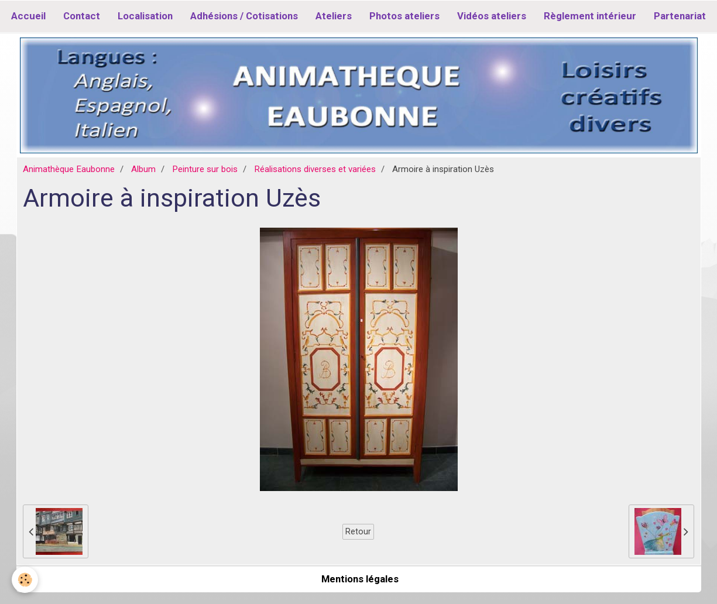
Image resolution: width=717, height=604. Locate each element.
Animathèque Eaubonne (69, 169)
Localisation (145, 16)
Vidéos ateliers (491, 16)
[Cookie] (25, 580)
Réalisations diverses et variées (315, 169)
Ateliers (333, 16)
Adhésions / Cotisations (244, 16)
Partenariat (680, 16)
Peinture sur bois (205, 169)
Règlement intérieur (590, 16)
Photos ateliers (404, 16)
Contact (81, 16)
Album (143, 169)
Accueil (28, 16)
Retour (358, 531)
